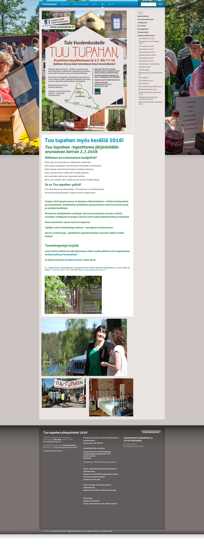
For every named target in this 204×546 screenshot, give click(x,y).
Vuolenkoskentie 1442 (60, 270)
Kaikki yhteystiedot (151, 432)
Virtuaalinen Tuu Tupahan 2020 (149, 42)
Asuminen (64, 4)
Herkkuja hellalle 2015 (148, 89)
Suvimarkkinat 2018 (147, 52)
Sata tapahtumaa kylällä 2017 (151, 86)
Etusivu (111, 4)
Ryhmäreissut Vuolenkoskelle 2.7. (150, 74)
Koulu (94, 4)
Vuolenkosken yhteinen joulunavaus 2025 (148, 98)
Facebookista (69, 254)
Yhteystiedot (142, 32)
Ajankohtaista (143, 16)
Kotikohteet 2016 (146, 61)
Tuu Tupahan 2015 (146, 80)
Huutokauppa (144, 70)
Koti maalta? (144, 83)
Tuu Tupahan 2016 (146, 58)
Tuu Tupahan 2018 (146, 46)
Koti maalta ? (144, 77)
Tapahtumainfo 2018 (147, 55)
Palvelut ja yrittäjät (80, 4)
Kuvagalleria (142, 29)
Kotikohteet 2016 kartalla (149, 64)
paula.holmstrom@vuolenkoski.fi (65, 447)
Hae (160, 4)
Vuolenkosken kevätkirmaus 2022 (150, 93)
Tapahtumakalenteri (146, 35)
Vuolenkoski (49, 4)
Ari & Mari (141, 26)
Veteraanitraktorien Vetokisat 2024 (151, 103)
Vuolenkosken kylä (145, 19)
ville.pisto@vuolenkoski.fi (52, 442)
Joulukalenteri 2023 (147, 38)
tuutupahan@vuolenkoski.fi (94, 270)
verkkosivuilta (52, 254)
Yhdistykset (142, 22)
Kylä (102, 5)
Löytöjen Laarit (145, 67)
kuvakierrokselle (73, 259)
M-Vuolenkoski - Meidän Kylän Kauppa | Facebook (99, 462)
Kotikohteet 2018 (146, 49)
